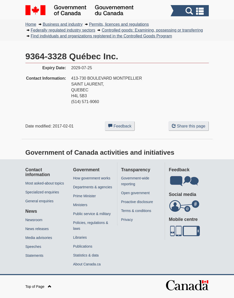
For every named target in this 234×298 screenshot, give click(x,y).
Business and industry (63, 24)
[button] (190, 11)
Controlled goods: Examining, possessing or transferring (152, 30)
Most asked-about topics (44, 183)
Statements (34, 255)
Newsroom (34, 220)
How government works (91, 178)
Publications (82, 246)
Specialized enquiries (42, 192)
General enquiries (39, 201)
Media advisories (38, 238)
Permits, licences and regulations (119, 24)
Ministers (80, 205)
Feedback (121, 127)
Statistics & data (86, 255)
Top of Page (38, 287)
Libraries (80, 237)
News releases (37, 229)
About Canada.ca (87, 264)
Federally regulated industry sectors (63, 30)
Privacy (127, 220)
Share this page (188, 126)
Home (30, 24)
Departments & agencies (92, 187)
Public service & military (92, 214)
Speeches (33, 247)
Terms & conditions (136, 211)
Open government (135, 193)
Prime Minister (84, 196)
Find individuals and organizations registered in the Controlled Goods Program (101, 36)
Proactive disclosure (137, 202)
